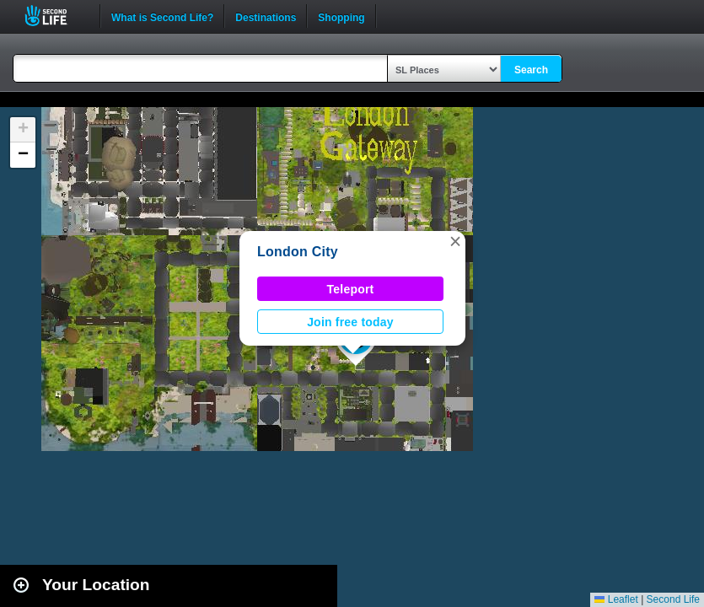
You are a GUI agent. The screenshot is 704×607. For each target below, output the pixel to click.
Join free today (350, 322)
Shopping (341, 16)
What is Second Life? (162, 16)
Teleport (350, 289)
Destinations (265, 16)
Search (531, 70)
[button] (455, 241)
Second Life (55, 15)
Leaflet (615, 599)
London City (297, 251)
